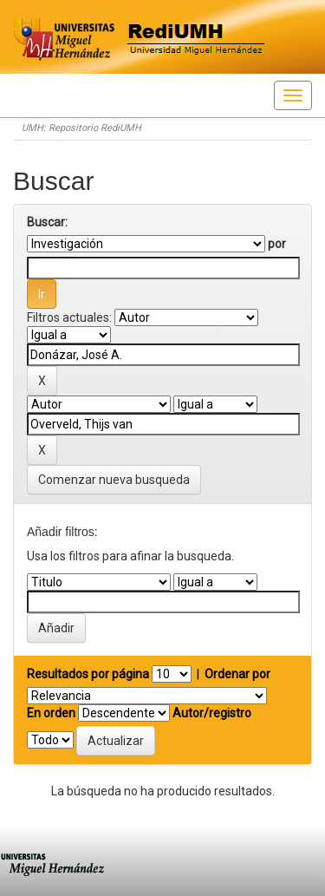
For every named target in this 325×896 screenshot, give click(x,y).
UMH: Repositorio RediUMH (81, 128)
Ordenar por (237, 674)
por (277, 244)
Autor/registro (211, 713)
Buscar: (47, 222)
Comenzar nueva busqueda (114, 480)
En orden (51, 713)
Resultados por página (88, 674)
